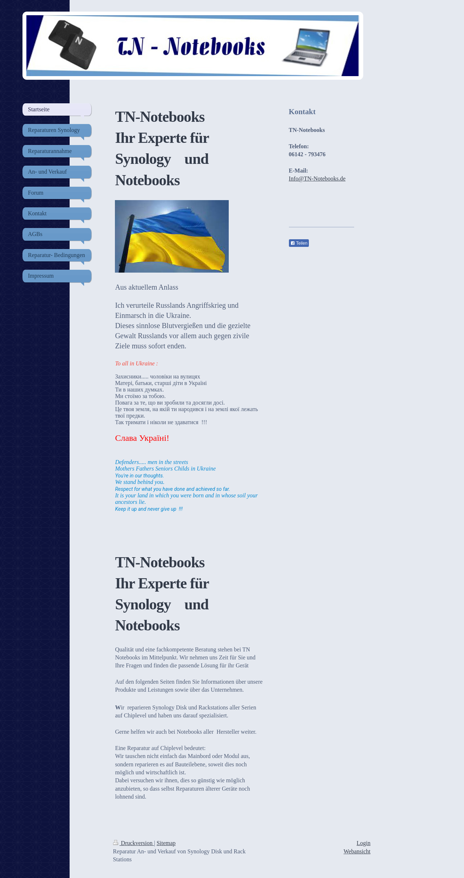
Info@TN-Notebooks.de (317, 178)
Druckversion (133, 843)
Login (363, 843)
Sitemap (166, 843)
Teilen (298, 243)
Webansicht (357, 851)
